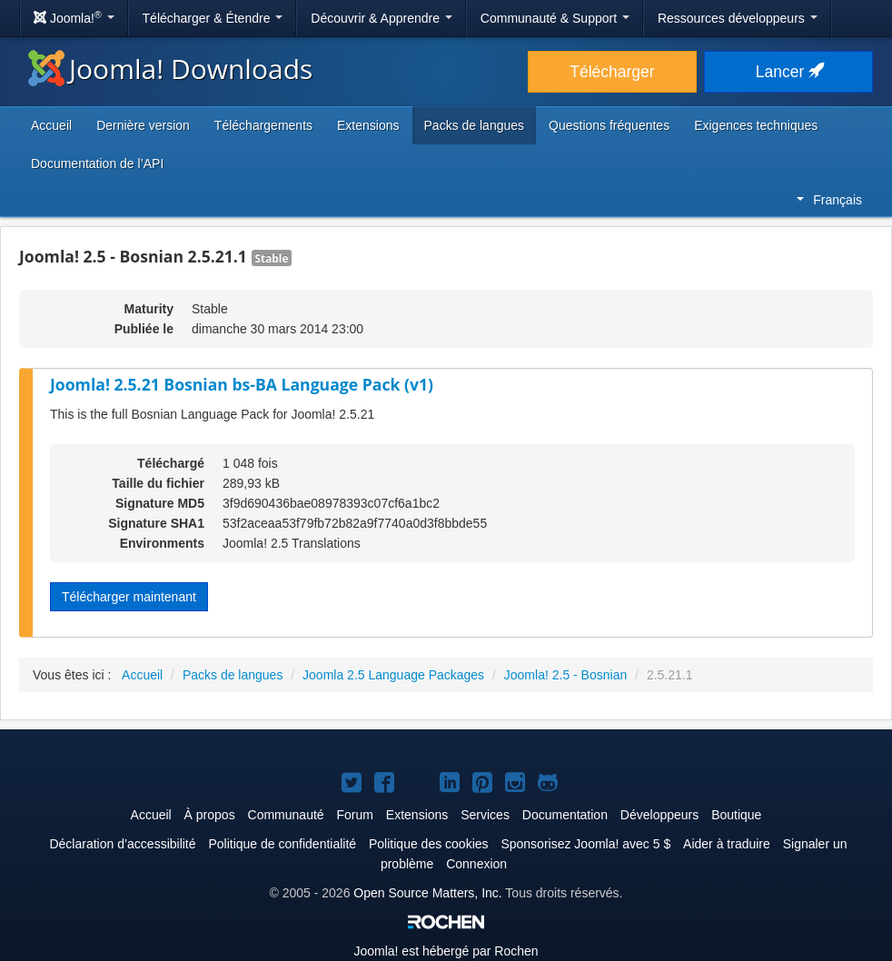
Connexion (476, 864)
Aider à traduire (726, 844)
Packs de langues (474, 125)
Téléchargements (263, 125)
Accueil (51, 125)
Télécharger (612, 72)
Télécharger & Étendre (213, 18)
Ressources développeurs (738, 18)
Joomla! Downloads (170, 68)
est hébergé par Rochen (445, 951)
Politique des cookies (429, 844)
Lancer (788, 72)
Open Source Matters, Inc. (427, 893)
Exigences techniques (756, 125)
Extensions (368, 125)
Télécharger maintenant (129, 596)
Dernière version (143, 125)
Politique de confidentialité (282, 844)
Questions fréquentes (609, 125)
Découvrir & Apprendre (381, 18)
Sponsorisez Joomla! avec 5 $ (585, 844)
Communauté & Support (555, 18)
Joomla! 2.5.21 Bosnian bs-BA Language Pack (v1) (241, 384)
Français (829, 200)
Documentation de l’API (97, 163)
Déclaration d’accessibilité (122, 844)
